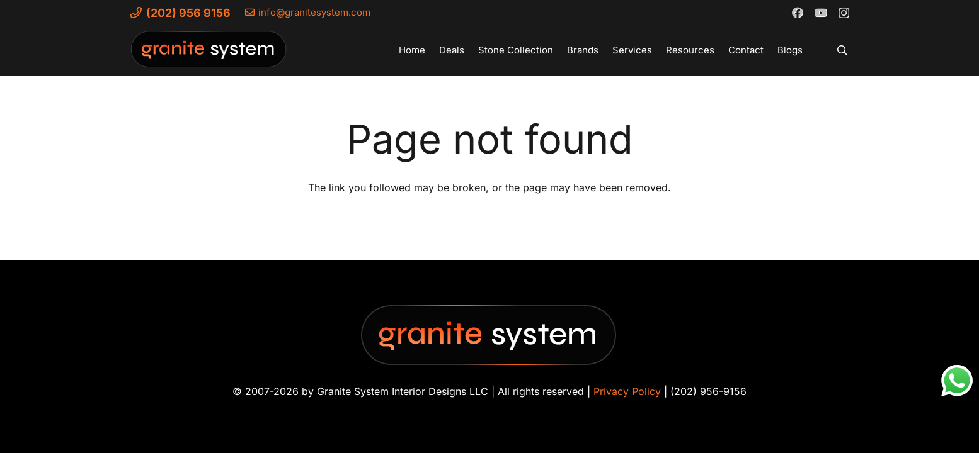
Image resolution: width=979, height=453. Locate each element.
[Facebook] (797, 12)
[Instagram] (843, 12)
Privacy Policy (627, 391)
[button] (843, 50)
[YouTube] (820, 12)
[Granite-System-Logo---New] (209, 53)
